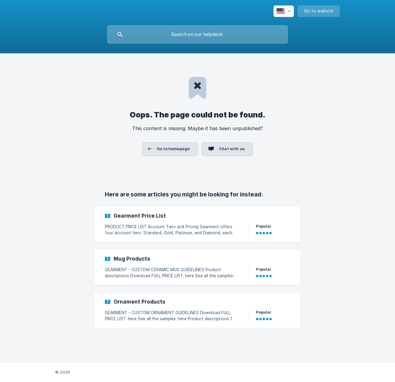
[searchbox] (197, 34)
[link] (197, 224)
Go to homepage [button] (173, 148)
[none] (284, 11)
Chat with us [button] (232, 148)
